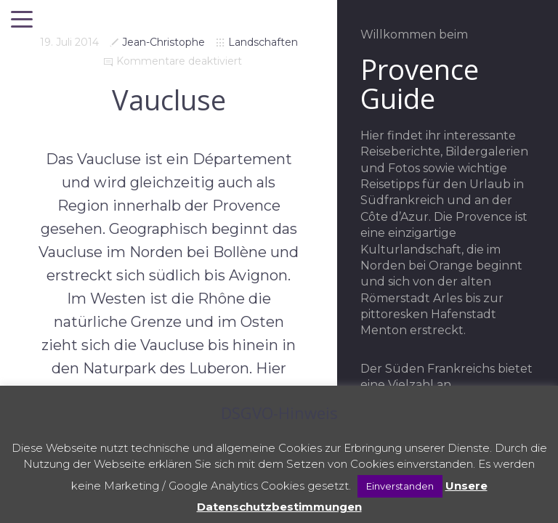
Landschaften (263, 42)
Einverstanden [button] (400, 486)
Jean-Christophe (163, 42)
